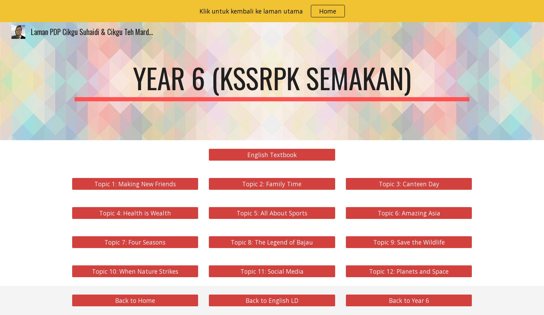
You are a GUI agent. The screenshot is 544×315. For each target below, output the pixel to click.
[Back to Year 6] (409, 300)
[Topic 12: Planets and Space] (409, 271)
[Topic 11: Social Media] (272, 271)
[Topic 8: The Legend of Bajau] (272, 242)
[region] (272, 11)
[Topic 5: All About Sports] (272, 213)
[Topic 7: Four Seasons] (135, 242)
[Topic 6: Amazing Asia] (409, 213)
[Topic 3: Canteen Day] (409, 184)
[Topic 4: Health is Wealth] (135, 213)
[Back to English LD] (272, 300)
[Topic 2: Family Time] (272, 184)
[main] (272, 81)
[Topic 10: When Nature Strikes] (135, 271)
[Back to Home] (135, 300)
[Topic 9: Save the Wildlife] (409, 242)
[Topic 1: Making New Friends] (135, 184)
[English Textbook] (272, 155)
